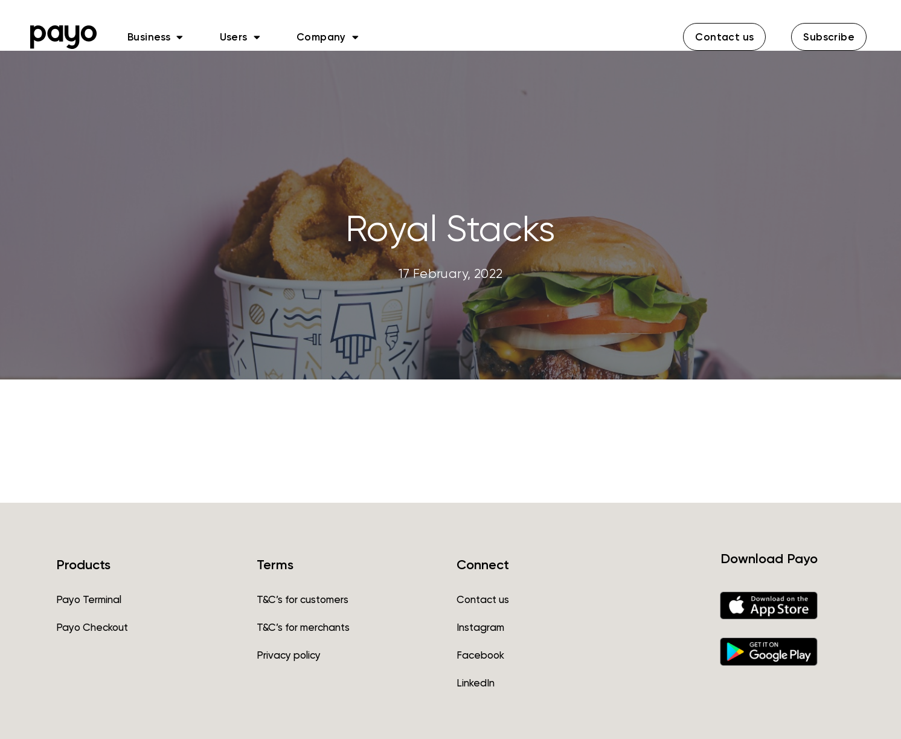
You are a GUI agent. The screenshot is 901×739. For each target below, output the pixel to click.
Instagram (480, 627)
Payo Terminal (88, 599)
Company (328, 37)
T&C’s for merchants (303, 627)
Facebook (480, 655)
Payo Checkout (92, 627)
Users (240, 37)
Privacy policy (289, 655)
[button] (724, 37)
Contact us (483, 599)
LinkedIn (476, 683)
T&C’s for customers (302, 599)
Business (155, 37)
